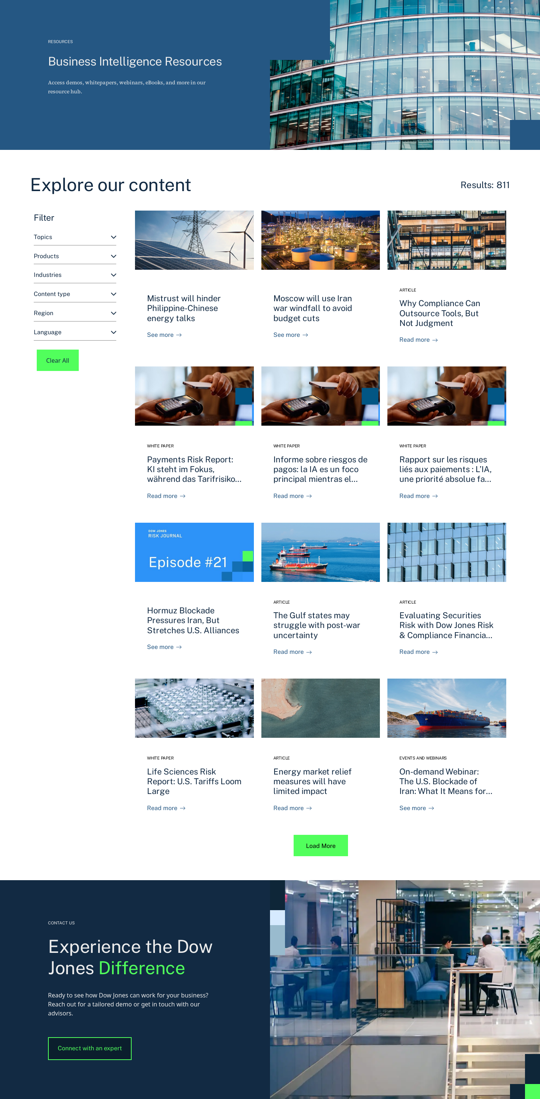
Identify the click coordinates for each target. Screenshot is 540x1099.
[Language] (75, 332)
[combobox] (75, 237)
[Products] (75, 256)
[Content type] (75, 294)
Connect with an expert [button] (90, 1048)
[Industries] (75, 275)
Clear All (57, 360)
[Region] (75, 313)
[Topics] (75, 237)
